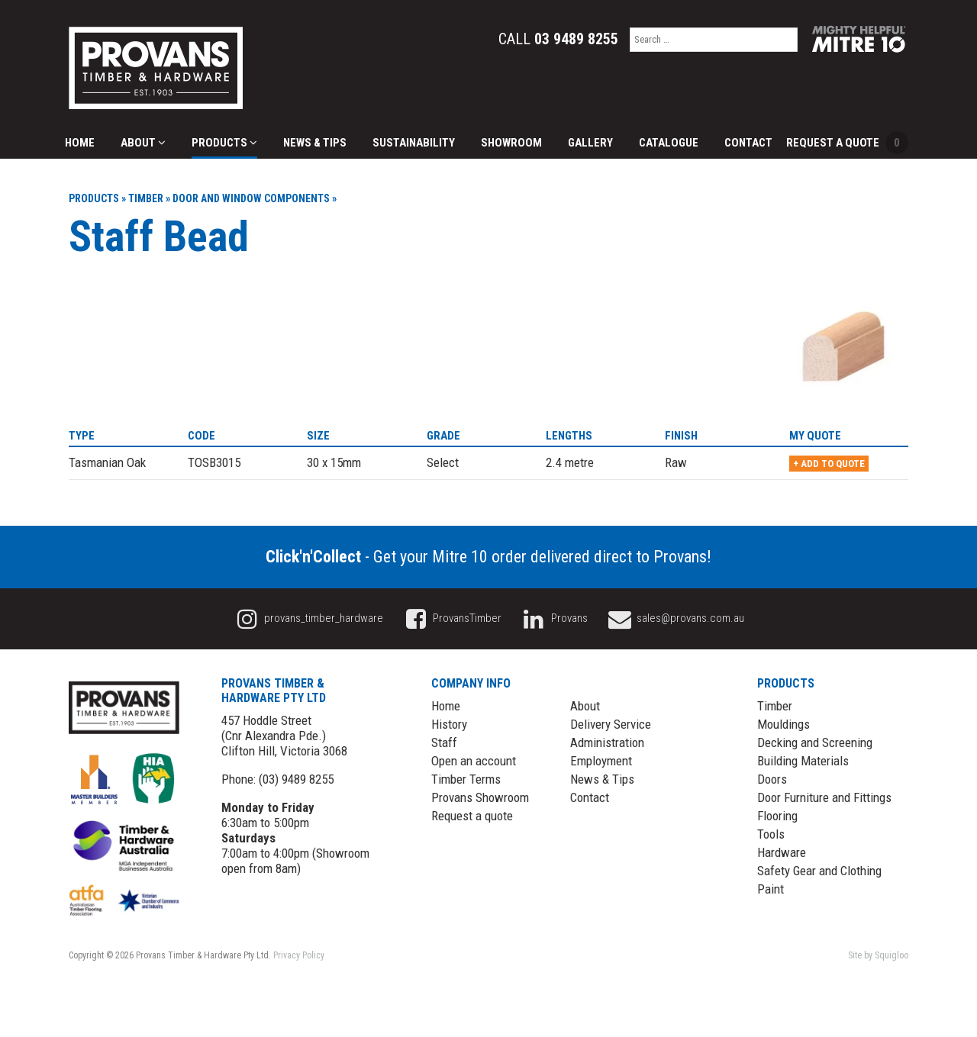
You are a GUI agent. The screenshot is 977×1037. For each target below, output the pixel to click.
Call (558, 39)
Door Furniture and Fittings (824, 797)
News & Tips (315, 143)
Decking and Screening (814, 742)
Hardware (781, 852)
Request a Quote (847, 142)
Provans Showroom (480, 797)
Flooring (777, 815)
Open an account (473, 760)
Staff (444, 742)
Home (80, 143)
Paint (770, 889)
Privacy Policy (298, 955)
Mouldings (783, 724)
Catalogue (668, 143)
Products (224, 143)
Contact (748, 143)
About (143, 143)
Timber (774, 705)
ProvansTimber (451, 618)
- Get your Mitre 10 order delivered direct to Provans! (488, 556)
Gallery (590, 143)
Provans (553, 618)
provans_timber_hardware (308, 618)
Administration (607, 742)
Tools (771, 834)
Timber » (149, 198)
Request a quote (472, 815)
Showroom (511, 143)
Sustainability (413, 143)
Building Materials (803, 760)
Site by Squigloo (878, 955)
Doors (772, 779)
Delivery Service (610, 724)
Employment (601, 760)
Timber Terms (466, 779)
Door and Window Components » (255, 198)
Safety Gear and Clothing (819, 870)
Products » (97, 198)
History (449, 724)
